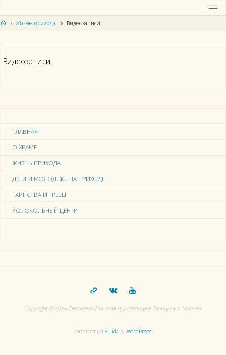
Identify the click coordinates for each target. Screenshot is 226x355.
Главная (25, 131)
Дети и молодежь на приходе (58, 179)
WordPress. (139, 331)
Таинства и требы (39, 195)
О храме (24, 147)
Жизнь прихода (35, 23)
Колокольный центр (44, 210)
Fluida (111, 331)
